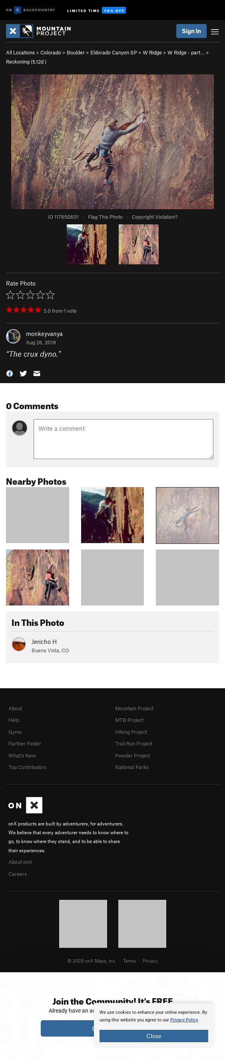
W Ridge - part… (186, 52)
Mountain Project (134, 708)
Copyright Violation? (154, 217)
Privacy (150, 960)
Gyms (15, 732)
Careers (17, 874)
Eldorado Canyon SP (113, 52)
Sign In (191, 30)
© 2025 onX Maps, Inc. (92, 960)
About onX (20, 862)
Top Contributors (27, 767)
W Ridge (152, 52)
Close (153, 1035)
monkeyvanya (44, 333)
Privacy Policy (184, 1020)
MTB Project (129, 720)
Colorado (50, 52)
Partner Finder (24, 743)
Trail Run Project (133, 743)
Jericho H (44, 641)
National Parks (132, 767)
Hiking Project (131, 732)
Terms (129, 960)
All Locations (20, 52)
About (15, 708)
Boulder (76, 52)
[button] (9, 373)
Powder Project (132, 755)
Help (13, 720)
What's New (22, 755)
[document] (154, 1025)
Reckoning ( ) (26, 61)
